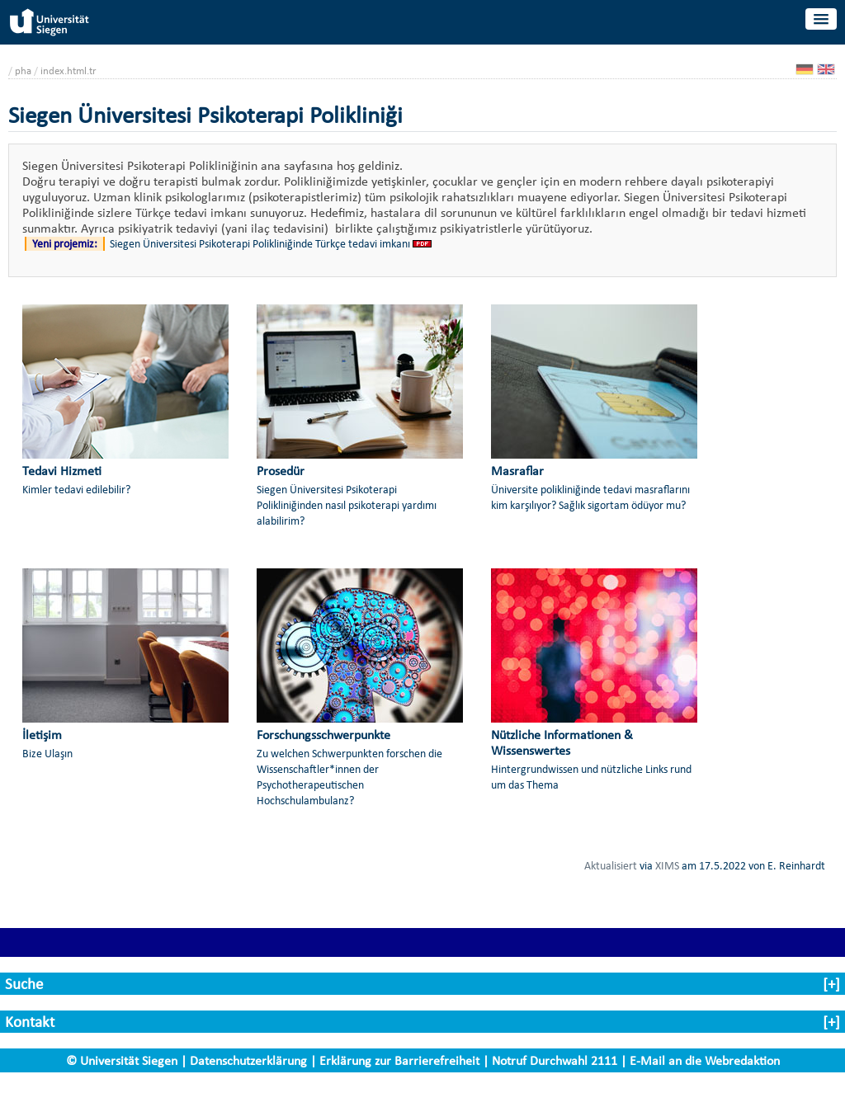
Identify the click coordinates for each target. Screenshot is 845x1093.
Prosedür (280, 470)
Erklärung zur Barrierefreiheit (399, 1060)
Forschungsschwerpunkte (323, 734)
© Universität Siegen (121, 1060)
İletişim (42, 734)
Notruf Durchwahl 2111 (554, 1060)
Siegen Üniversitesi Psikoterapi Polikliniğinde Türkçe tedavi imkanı (260, 244)
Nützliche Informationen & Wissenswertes (562, 742)
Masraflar (517, 470)
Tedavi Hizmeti (61, 470)
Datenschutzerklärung (248, 1060)
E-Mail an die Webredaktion (705, 1060)
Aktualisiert (610, 865)
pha (23, 70)
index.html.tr (68, 70)
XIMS (667, 865)
